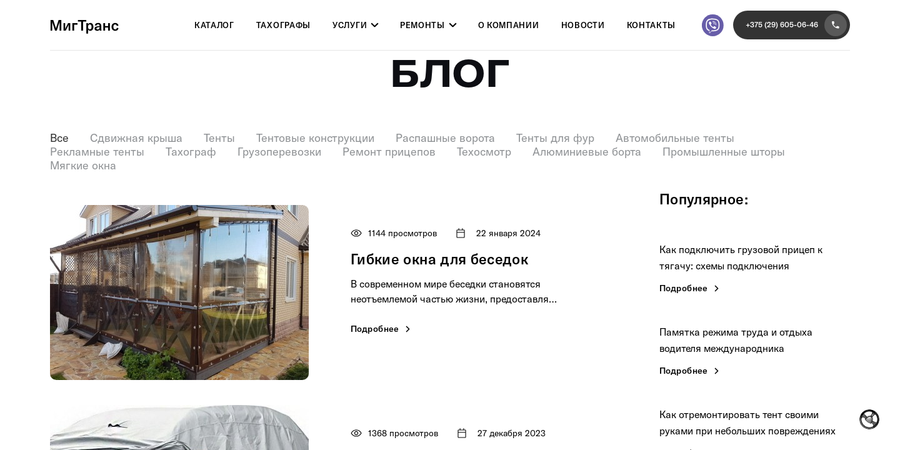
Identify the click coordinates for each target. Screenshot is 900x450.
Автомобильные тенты (675, 138)
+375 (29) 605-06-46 (796, 25)
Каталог (214, 25)
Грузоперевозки (279, 152)
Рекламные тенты (97, 152)
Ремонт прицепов (389, 152)
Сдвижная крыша (136, 138)
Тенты (219, 138)
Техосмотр (484, 152)
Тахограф (191, 152)
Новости (583, 25)
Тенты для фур (555, 138)
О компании (508, 25)
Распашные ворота (445, 138)
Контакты (651, 25)
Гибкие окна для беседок (439, 259)
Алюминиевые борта (586, 152)
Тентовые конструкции (315, 138)
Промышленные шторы (723, 152)
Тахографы (283, 25)
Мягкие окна (83, 165)
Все (59, 138)
